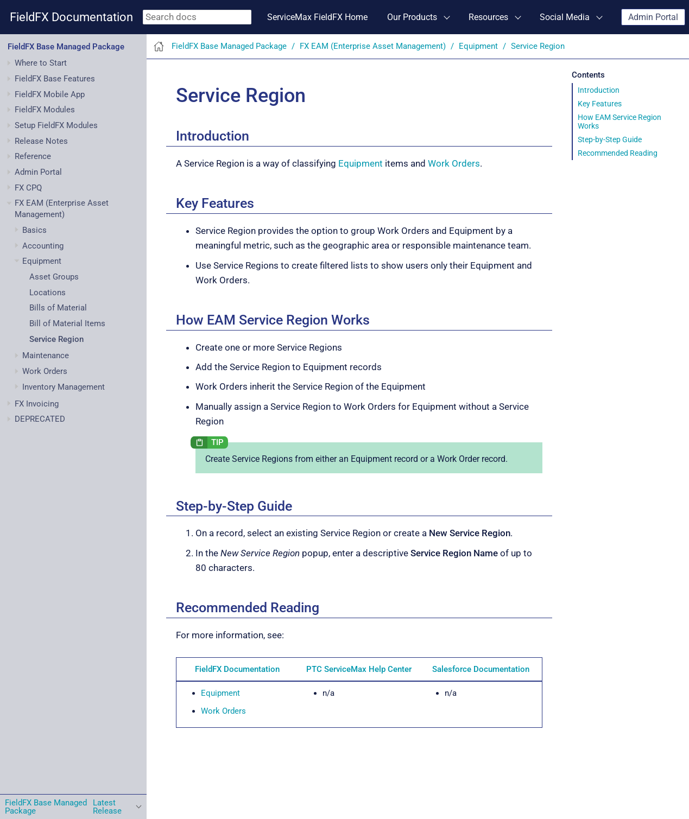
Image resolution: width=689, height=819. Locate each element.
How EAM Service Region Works (619, 121)
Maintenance (45, 355)
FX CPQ (28, 188)
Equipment (41, 261)
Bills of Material (58, 308)
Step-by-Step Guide (610, 139)
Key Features (600, 103)
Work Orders (44, 371)
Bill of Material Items (67, 323)
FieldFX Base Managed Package (66, 47)
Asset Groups (54, 277)
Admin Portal (653, 17)
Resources (488, 17)
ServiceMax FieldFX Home (317, 17)
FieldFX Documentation (71, 17)
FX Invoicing (37, 404)
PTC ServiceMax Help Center (359, 669)
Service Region (56, 339)
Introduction (599, 90)
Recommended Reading (618, 153)
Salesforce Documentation (480, 669)
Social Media (565, 17)
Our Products (412, 17)
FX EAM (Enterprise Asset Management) (373, 46)
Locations (47, 292)
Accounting (43, 246)
